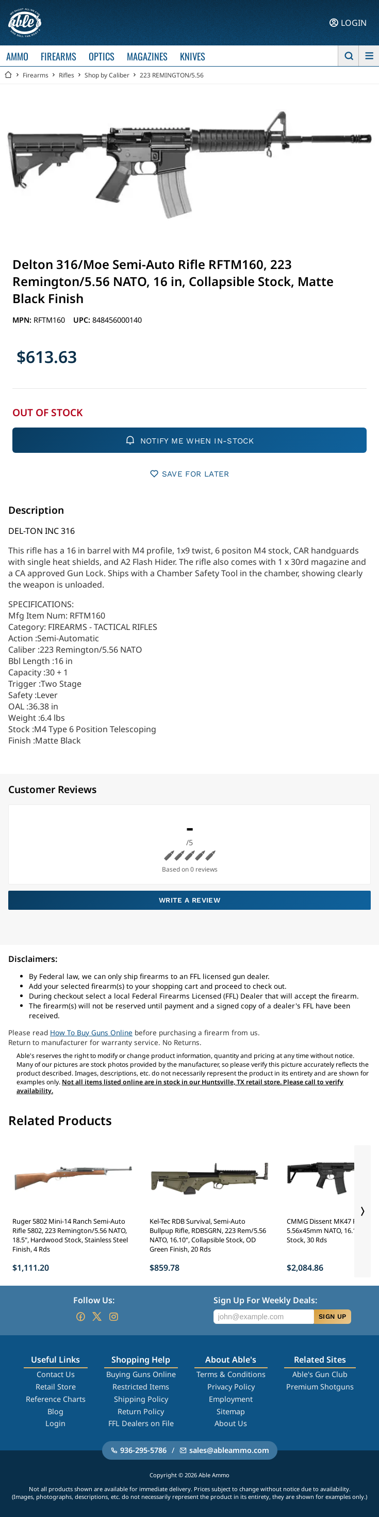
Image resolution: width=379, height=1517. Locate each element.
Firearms (35, 75)
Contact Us (56, 1374)
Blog (55, 1411)
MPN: (23, 320)
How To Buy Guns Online (91, 1032)
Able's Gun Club (320, 1374)
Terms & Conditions (231, 1374)
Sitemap (231, 1411)
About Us (231, 1423)
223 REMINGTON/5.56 (172, 75)
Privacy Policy (231, 1387)
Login (55, 1423)
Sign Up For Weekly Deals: (265, 1300)
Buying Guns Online (141, 1374)
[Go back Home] (8, 75)
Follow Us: (93, 1300)
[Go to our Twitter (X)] (97, 1316)
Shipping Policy (141, 1399)
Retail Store (56, 1387)
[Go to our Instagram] (113, 1316)
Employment (231, 1399)
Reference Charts (56, 1399)
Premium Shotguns (320, 1387)
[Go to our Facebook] (80, 1316)
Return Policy (141, 1411)
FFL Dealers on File (141, 1423)
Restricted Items (140, 1387)
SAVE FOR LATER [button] (189, 473)
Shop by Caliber (107, 75)
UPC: (82, 320)
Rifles (66, 75)
